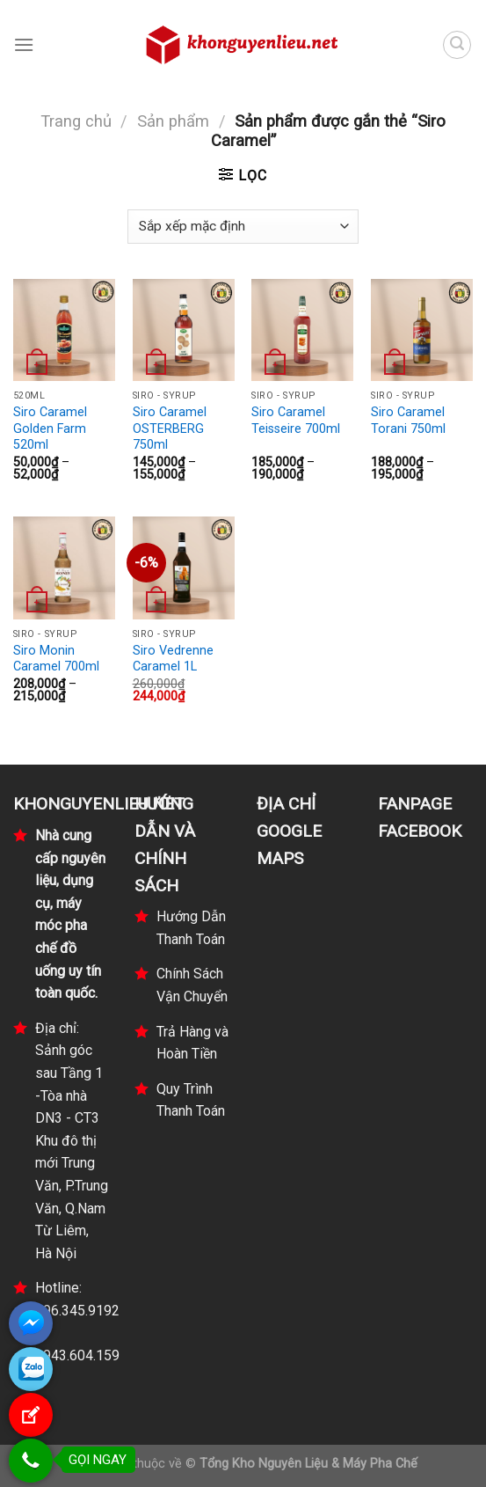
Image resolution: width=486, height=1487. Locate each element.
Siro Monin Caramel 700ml (56, 659)
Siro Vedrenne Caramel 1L (173, 659)
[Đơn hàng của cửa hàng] (242, 226)
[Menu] (23, 44)
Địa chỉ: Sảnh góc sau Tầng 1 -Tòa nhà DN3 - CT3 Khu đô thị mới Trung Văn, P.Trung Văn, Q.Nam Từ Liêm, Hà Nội (71, 1141)
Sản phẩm (173, 121)
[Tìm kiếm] (457, 45)
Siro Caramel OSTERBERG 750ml (170, 428)
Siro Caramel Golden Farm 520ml (50, 428)
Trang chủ (76, 121)
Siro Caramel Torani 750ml (408, 420)
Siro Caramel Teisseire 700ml (295, 420)
